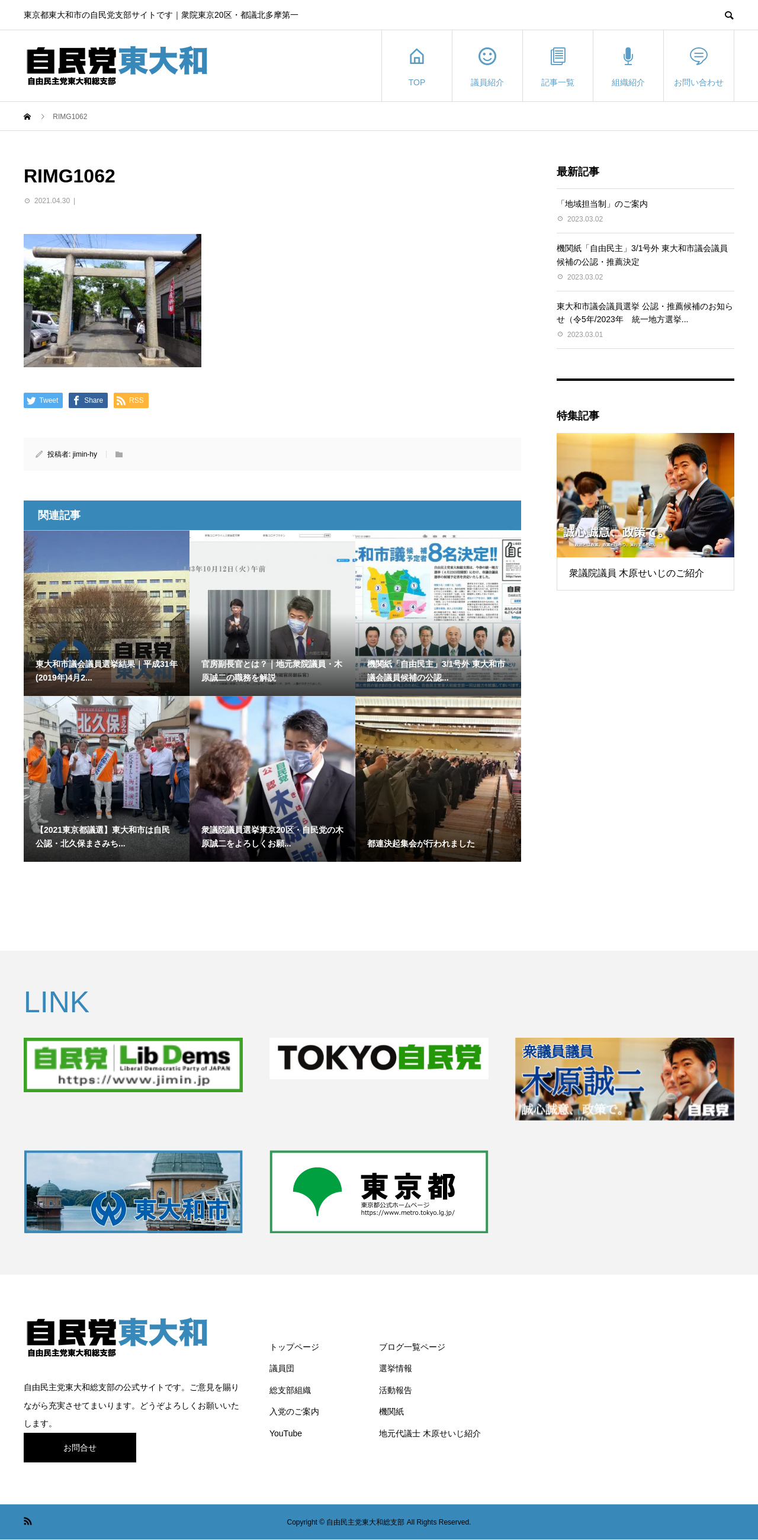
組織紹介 (628, 66)
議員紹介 (487, 66)
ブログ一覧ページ (412, 1347)
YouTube (285, 1433)
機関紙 (391, 1411)
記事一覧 (557, 66)
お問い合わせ (699, 66)
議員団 (281, 1368)
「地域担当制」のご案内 (602, 203)
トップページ (294, 1347)
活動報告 (395, 1390)
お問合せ (80, 1447)
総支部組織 (290, 1390)
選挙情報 (395, 1368)
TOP (417, 66)
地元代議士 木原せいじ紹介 (430, 1433)
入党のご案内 (294, 1411)
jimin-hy (85, 454)
